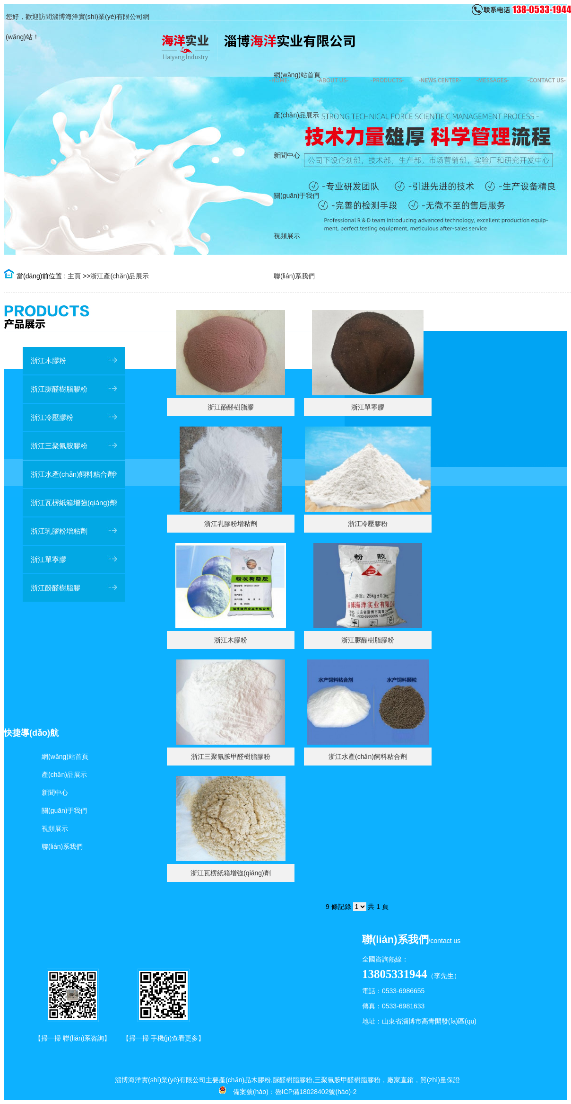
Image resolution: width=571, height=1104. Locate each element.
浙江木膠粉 (230, 640)
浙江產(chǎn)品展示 (119, 276)
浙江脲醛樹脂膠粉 (367, 640)
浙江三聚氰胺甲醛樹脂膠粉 (230, 756)
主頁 (74, 276)
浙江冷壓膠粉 (368, 523)
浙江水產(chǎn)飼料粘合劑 (368, 756)
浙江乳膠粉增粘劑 (230, 523)
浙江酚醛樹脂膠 (231, 407)
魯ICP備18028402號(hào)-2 (316, 1091)
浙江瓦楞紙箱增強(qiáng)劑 (230, 873)
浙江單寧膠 (367, 407)
